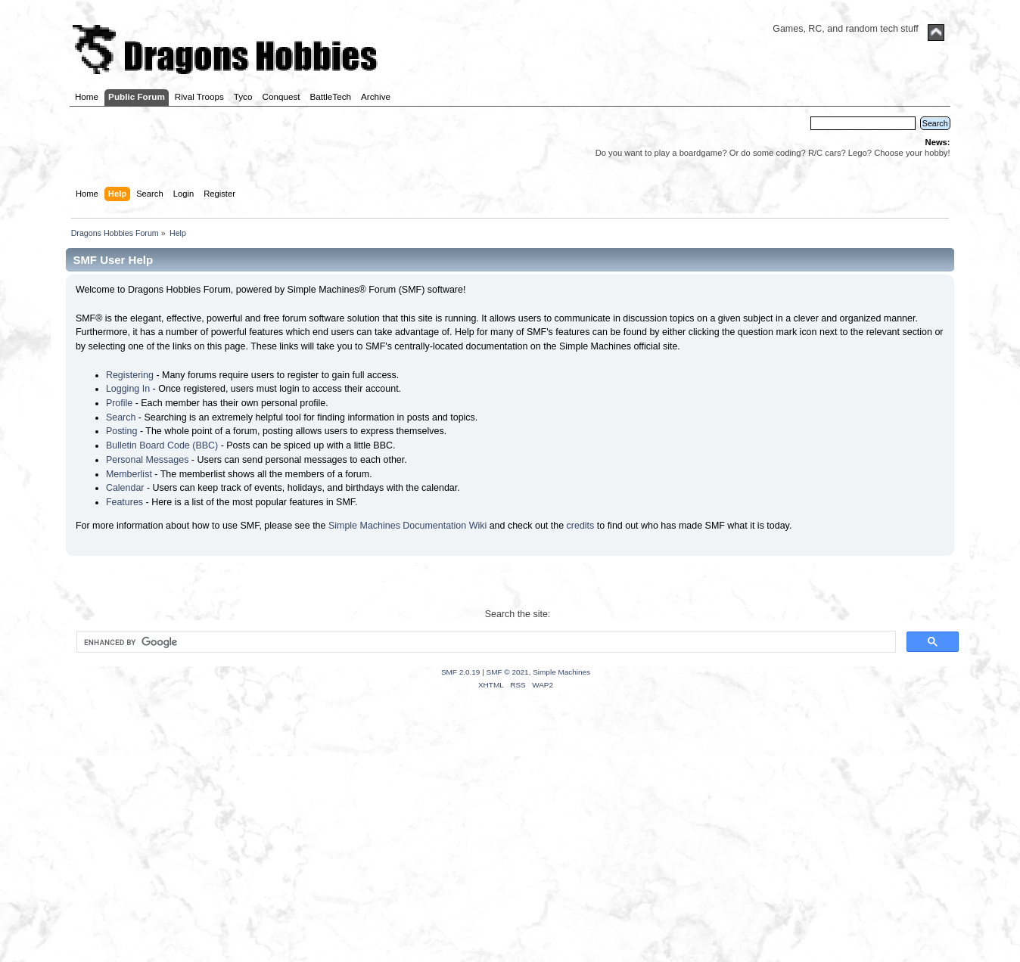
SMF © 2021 (508, 672)
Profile (119, 403)
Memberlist (129, 474)
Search (121, 417)
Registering (130, 375)
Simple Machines (561, 672)
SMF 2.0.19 (460, 672)
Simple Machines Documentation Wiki (407, 525)
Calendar (125, 488)
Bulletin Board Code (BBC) (162, 445)
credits (581, 525)
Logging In (128, 388)
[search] (484, 642)
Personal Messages (147, 460)
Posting (122, 431)
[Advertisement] (510, 845)
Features (124, 502)
